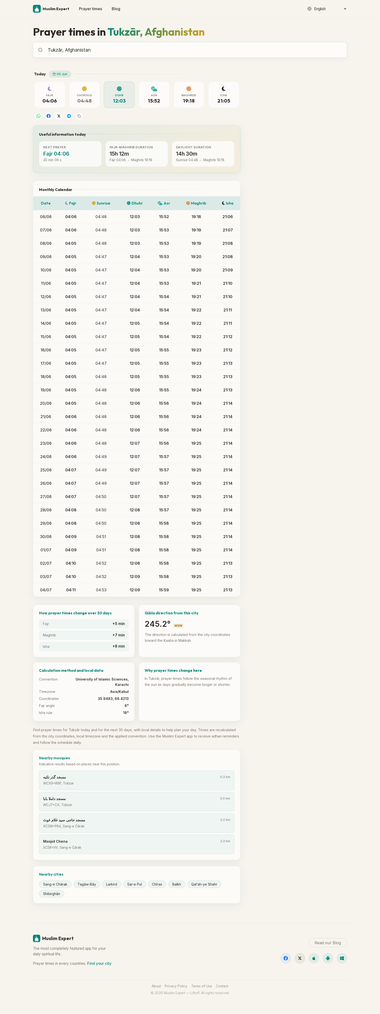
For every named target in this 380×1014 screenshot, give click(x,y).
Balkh (176, 884)
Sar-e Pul (134, 884)
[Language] (330, 8)
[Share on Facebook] (48, 116)
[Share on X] (59, 116)
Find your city (99, 963)
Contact (222, 986)
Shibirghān (51, 894)
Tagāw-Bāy (87, 884)
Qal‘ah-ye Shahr (204, 884)
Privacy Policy (176, 986)
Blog (116, 8)
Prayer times (90, 8)
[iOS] (314, 958)
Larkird (111, 884)
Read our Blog (269, 243)
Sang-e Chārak (55, 884)
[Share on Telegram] (69, 116)
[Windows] (342, 958)
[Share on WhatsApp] (38, 116)
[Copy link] (79, 116)
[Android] (328, 958)
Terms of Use (201, 986)
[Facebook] (286, 958)
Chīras (157, 884)
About (156, 986)
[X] (300, 958)
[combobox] (195, 49)
